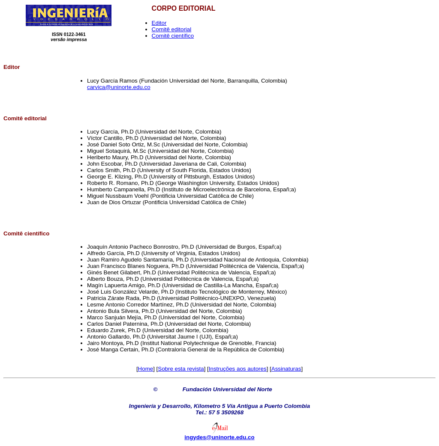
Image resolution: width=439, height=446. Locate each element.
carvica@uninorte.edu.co (118, 87)
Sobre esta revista (181, 369)
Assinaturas (286, 369)
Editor (159, 23)
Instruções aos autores (238, 369)
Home (145, 369)
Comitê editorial (172, 29)
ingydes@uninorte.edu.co (219, 437)
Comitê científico (173, 36)
